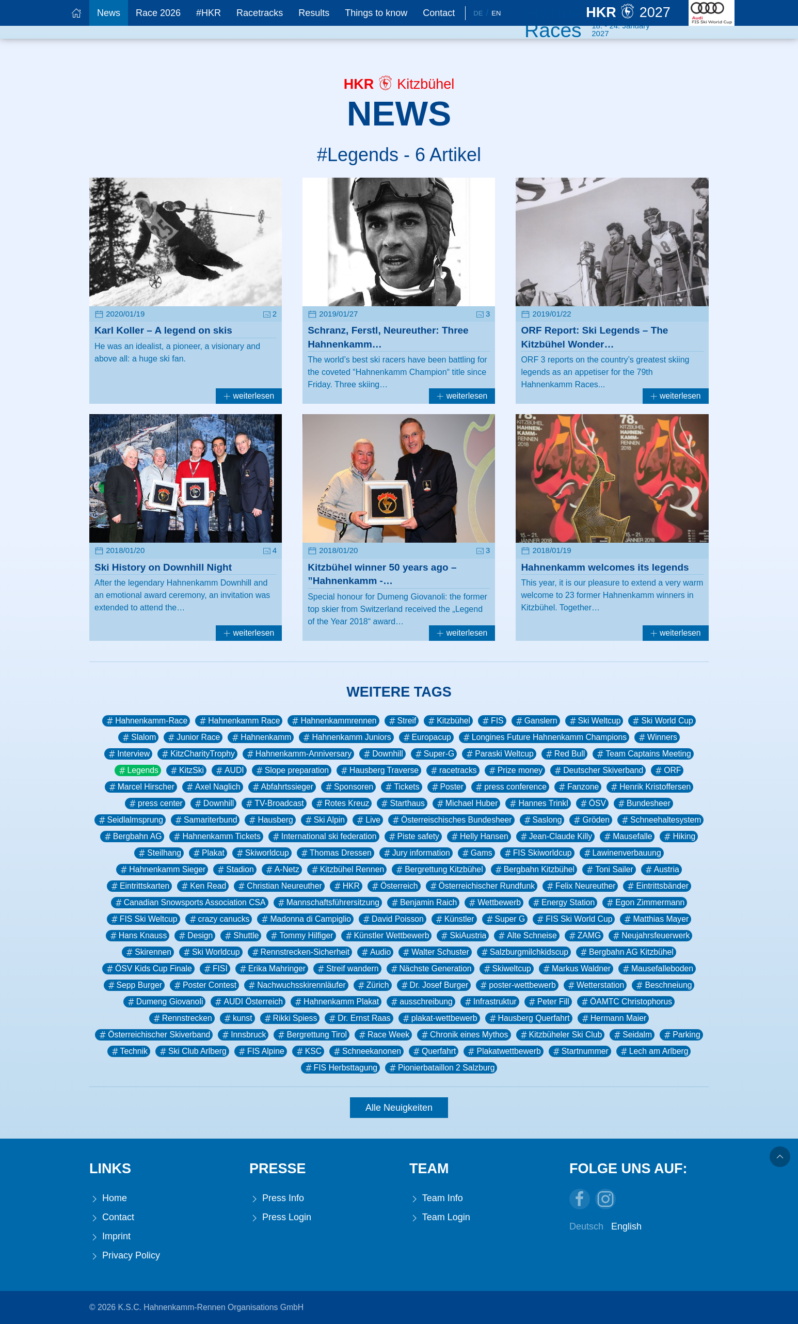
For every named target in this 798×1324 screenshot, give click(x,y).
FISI (215, 969)
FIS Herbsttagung (340, 1068)
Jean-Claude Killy (556, 836)
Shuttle (241, 936)
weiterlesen (249, 395)
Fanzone (578, 787)
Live (367, 820)
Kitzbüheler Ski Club (560, 1035)
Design (195, 936)
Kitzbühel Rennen (347, 869)
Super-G (434, 754)
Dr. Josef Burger (434, 985)
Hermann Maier (613, 1018)
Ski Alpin (324, 820)
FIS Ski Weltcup (143, 919)
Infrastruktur (490, 1002)
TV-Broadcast (274, 803)
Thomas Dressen (335, 853)
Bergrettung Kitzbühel (438, 869)
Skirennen (147, 952)
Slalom (138, 737)
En (496, 13)
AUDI (229, 770)
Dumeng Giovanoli (164, 1002)
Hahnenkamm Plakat (336, 1002)
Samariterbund (205, 820)
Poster (447, 787)
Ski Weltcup (594, 721)
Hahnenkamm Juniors (346, 737)
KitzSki (186, 770)
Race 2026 (158, 13)
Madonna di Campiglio (305, 919)
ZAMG (584, 936)
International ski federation (324, 836)
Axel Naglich (213, 787)
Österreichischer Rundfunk (481, 886)
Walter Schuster (435, 952)
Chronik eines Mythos (464, 1035)
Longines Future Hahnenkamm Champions (544, 737)
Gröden (591, 820)
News (108, 13)
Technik (129, 1051)
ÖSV (592, 803)
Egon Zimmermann (644, 902)
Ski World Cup (662, 721)
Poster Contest (204, 985)
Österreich (394, 886)
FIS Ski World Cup (573, 919)
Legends (137, 770)
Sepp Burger (134, 985)
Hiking (678, 836)
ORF (667, 770)
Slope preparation (291, 770)
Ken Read (203, 886)
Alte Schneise (526, 936)
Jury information (416, 853)
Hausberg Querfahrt (529, 1018)
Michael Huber (466, 803)
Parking (681, 1035)
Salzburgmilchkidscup (524, 952)
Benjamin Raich (423, 902)
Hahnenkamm (260, 737)
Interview (128, 754)
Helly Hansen (479, 836)
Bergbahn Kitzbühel (533, 869)
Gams (476, 853)
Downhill (382, 754)
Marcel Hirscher (140, 787)
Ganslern (535, 721)
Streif (402, 721)
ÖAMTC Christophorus (626, 1002)
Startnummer (580, 1051)
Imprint (110, 1236)
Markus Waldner (576, 969)
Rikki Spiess (290, 1018)
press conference (510, 787)
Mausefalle (627, 836)
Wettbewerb (494, 902)
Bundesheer (643, 803)
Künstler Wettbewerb (386, 936)
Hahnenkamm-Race (146, 721)
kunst (237, 1018)
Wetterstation (595, 985)
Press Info (276, 1198)
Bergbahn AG (132, 836)
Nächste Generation (430, 969)
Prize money (515, 770)
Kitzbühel (448, 721)
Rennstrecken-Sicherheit (299, 952)
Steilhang (159, 853)
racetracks (453, 770)
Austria (661, 869)
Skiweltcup (506, 969)
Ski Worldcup (211, 952)
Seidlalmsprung (130, 820)
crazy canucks (219, 919)
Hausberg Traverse (379, 770)
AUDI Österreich (248, 1002)
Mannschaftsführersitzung (327, 902)
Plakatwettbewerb (503, 1051)
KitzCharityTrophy (197, 754)
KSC (308, 1051)
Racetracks (259, 13)
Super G (505, 919)
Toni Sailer (609, 869)
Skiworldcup (262, 853)
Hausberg (270, 820)
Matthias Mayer (656, 919)
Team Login (439, 1217)
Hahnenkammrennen (333, 721)
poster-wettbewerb (517, 985)
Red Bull (564, 754)
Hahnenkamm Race (239, 721)
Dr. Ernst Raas (358, 1018)
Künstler (454, 919)
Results (313, 13)
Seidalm (632, 1035)
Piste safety (413, 836)
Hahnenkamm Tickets (216, 836)
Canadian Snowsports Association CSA (190, 902)
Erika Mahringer (272, 969)
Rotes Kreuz (342, 803)
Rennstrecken (182, 1018)
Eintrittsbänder (657, 886)
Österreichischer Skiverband (154, 1035)
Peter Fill (548, 1002)
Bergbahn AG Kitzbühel (626, 952)
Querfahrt (433, 1051)
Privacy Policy (124, 1255)
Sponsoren (348, 787)
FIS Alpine (260, 1051)
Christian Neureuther (279, 886)
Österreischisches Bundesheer (451, 820)
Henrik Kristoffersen (650, 787)
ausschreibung (420, 1002)
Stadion (234, 869)
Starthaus (401, 803)
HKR (346, 886)
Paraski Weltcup (499, 754)
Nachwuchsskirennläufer (296, 985)
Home (108, 1198)
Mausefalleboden (657, 969)
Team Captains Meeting (643, 754)
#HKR (208, 13)
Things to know (376, 13)
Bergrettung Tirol (311, 1035)
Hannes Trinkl (538, 803)
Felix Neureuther (580, 886)
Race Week (383, 1035)
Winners (657, 737)
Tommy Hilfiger (301, 936)
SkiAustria (462, 936)
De (478, 13)
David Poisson (392, 919)
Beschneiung (663, 985)
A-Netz (281, 869)
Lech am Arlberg (654, 1051)
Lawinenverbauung (621, 853)
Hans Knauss (137, 936)
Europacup (426, 737)
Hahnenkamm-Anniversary (298, 754)
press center (155, 803)
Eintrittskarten (139, 886)
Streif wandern (347, 969)
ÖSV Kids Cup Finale (148, 969)
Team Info (436, 1198)
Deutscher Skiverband (598, 770)
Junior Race (193, 737)
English (626, 1226)
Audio (375, 952)
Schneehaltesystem (660, 820)
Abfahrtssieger (282, 787)
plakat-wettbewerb (439, 1018)
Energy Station (563, 902)
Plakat (208, 853)
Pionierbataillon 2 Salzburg (441, 1068)
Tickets (401, 787)
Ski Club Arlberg (192, 1051)
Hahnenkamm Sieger (162, 869)
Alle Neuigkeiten (399, 1107)
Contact (439, 13)
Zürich (372, 985)
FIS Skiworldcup (537, 853)
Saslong (542, 820)
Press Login (280, 1217)
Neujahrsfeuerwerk (650, 936)
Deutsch (586, 1226)
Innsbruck (243, 1035)
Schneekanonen (366, 1051)
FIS (492, 721)
